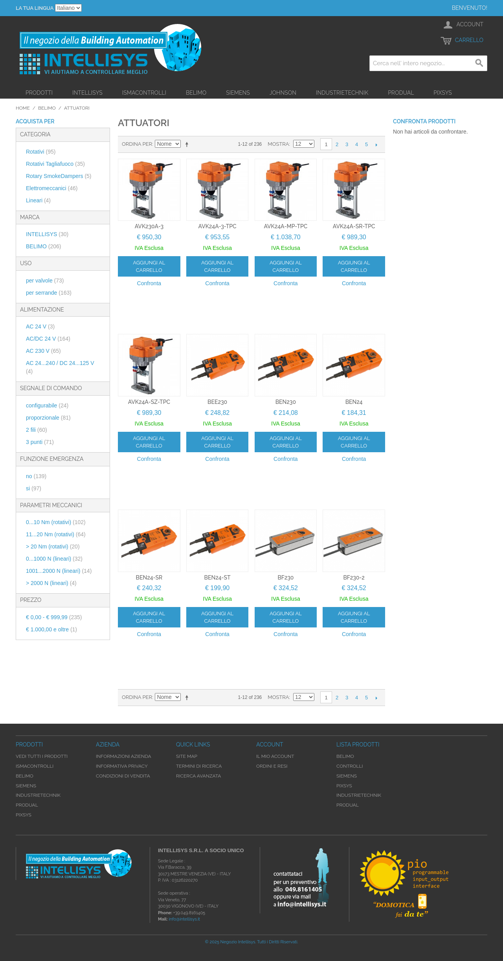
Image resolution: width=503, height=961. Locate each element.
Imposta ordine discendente (188, 144)
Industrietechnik (342, 93)
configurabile (47, 405)
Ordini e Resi (271, 766)
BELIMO (43, 246)
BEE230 (217, 402)
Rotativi (40, 152)
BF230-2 (353, 577)
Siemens (238, 93)
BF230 (285, 577)
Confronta (149, 283)
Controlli (349, 766)
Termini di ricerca (199, 766)
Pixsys (442, 93)
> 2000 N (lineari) (51, 583)
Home (23, 108)
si (33, 488)
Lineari (38, 200)
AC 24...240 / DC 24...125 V (60, 367)
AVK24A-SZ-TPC (149, 402)
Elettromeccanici (52, 188)
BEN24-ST (217, 577)
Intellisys (87, 93)
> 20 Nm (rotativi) (53, 546)
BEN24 (354, 402)
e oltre (51, 629)
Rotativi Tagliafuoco (55, 164)
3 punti (40, 442)
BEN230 (285, 402)
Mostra (278, 144)
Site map (186, 756)
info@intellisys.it (184, 919)
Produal (401, 93)
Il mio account (275, 756)
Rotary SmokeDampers (59, 176)
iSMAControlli (144, 93)
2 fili (36, 430)
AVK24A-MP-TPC (285, 226)
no (36, 476)
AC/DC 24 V (48, 339)
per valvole (45, 280)
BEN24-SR (149, 577)
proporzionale (48, 417)
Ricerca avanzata (198, 776)
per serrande (49, 293)
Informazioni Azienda (123, 756)
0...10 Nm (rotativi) (56, 522)
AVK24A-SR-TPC (354, 226)
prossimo (376, 144)
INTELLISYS (47, 234)
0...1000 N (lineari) (54, 559)
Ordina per (137, 144)
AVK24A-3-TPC (217, 226)
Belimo (196, 93)
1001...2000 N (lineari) (59, 571)
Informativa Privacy (122, 766)
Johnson (283, 93)
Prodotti (39, 93)
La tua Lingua (34, 8)
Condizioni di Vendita (123, 776)
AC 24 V (40, 326)
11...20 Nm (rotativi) (56, 534)
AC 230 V (43, 351)
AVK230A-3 (149, 226)
